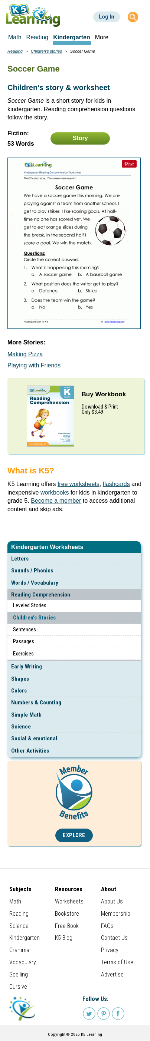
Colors (19, 690)
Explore (74, 835)
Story (80, 138)
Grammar (20, 950)
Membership (115, 913)
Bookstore (67, 913)
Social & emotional (34, 738)
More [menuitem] (101, 37)
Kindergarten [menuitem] (71, 37)
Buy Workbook (104, 394)
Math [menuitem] (15, 37)
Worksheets (69, 901)
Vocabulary (22, 962)
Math (15, 901)
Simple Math (26, 714)
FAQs (107, 925)
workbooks (54, 492)
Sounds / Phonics (32, 570)
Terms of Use (117, 962)
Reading (15, 51)
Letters (20, 558)
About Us (112, 901)
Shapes (20, 678)
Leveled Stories (29, 605)
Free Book (67, 925)
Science (21, 726)
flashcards (116, 484)
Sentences (24, 629)
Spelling (18, 974)
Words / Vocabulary (34, 582)
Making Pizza (25, 354)
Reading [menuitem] (37, 37)
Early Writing (26, 666)
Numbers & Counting (36, 702)
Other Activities (30, 750)
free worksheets (79, 484)
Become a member (56, 501)
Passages (23, 641)
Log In (106, 16)
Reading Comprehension (40, 594)
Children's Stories (34, 617)
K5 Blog (63, 937)
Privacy (109, 950)
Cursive (18, 986)
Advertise (112, 974)
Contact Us (114, 937)
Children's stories (46, 51)
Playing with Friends (34, 365)
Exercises (23, 653)
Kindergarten (24, 937)
